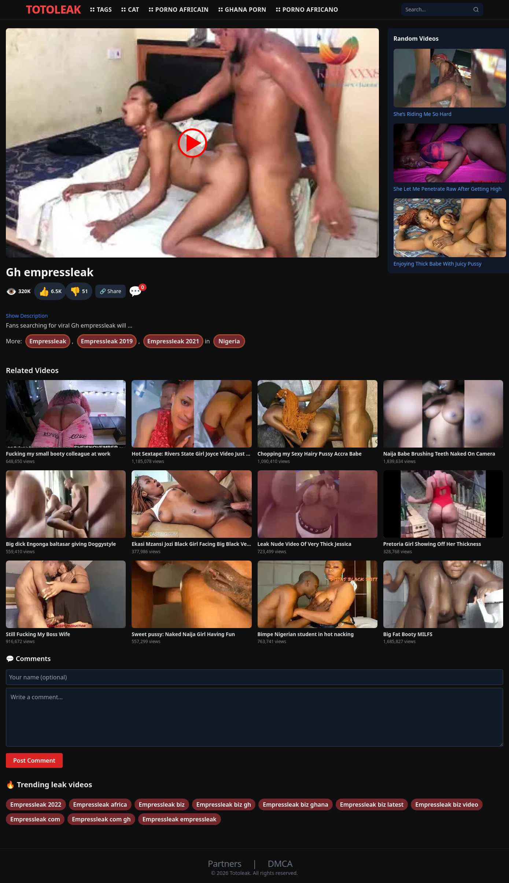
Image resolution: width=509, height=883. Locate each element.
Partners (225, 863)
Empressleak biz (162, 804)
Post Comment (34, 760)
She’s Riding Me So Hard (422, 113)
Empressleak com (35, 819)
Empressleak (47, 341)
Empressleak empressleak (180, 819)
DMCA (280, 863)
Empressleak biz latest (371, 804)
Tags (100, 10)
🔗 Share (110, 291)
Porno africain (178, 10)
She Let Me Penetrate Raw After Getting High (448, 188)
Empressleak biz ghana (295, 804)
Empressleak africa (100, 804)
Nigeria (229, 341)
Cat (130, 10)
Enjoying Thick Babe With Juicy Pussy (438, 263)
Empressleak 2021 (173, 341)
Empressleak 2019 (107, 341)
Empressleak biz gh (223, 804)
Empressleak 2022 (36, 804)
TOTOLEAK (53, 9)
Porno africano (306, 10)
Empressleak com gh (101, 819)
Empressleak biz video (446, 804)
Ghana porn (242, 10)
